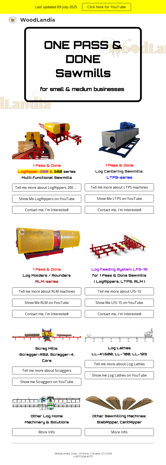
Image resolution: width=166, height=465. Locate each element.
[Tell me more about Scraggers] (46, 370)
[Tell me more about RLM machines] (46, 291)
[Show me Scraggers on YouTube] (46, 382)
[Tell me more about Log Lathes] (119, 364)
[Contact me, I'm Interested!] (46, 210)
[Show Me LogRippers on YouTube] (46, 199)
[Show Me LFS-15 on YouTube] (119, 302)
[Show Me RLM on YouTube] (46, 302)
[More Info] (46, 432)
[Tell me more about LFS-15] (119, 291)
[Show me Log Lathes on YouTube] (119, 375)
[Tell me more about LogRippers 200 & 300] (46, 187)
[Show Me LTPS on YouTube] (119, 198)
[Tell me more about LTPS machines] (119, 187)
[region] (83, 7)
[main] (83, 64)
